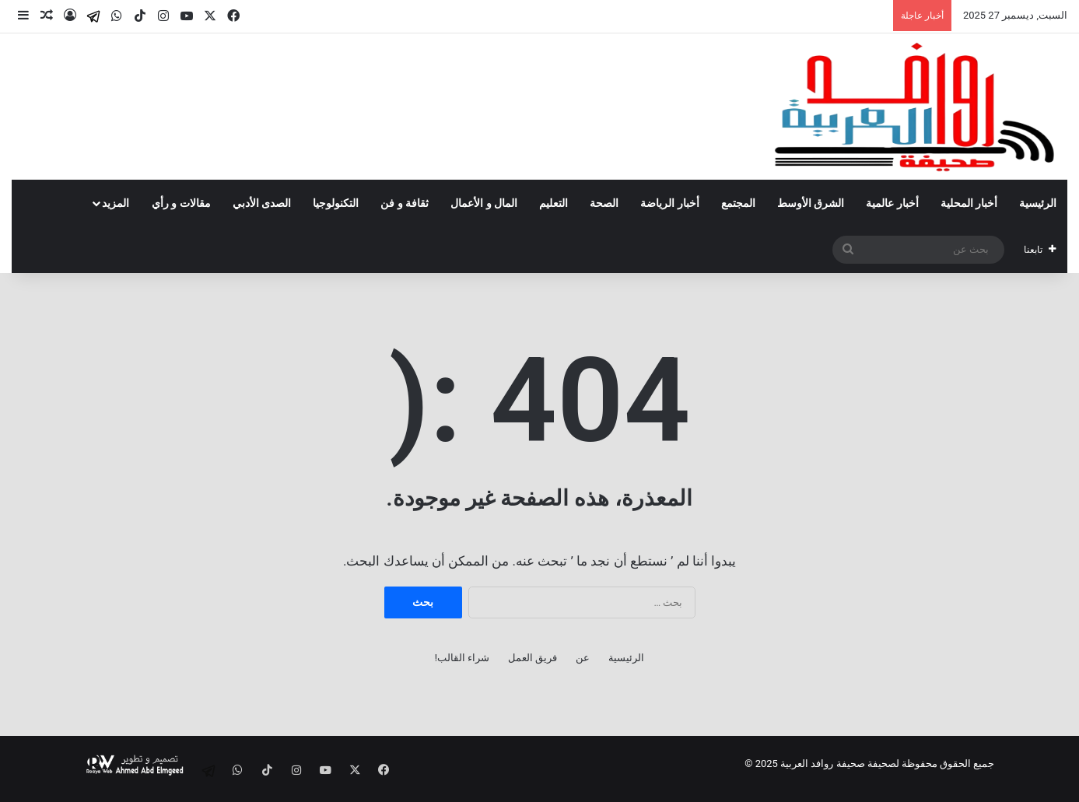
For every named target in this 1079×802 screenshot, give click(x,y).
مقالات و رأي (181, 203)
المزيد (115, 203)
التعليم (553, 203)
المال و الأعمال (483, 203)
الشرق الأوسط (810, 203)
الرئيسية (1037, 203)
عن (583, 658)
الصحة (604, 203)
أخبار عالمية (892, 203)
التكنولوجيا (336, 203)
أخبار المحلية (969, 203)
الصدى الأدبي (262, 203)
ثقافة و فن (404, 203)
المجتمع (738, 203)
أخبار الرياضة (669, 203)
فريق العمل (532, 658)
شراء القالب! (462, 658)
